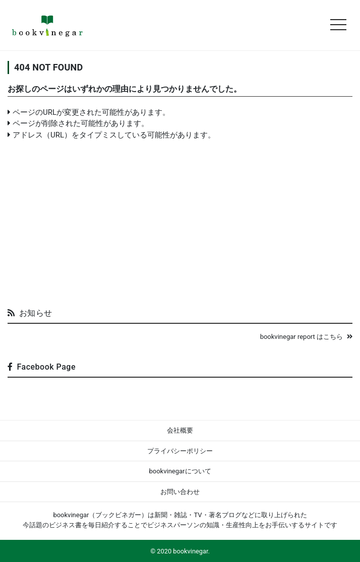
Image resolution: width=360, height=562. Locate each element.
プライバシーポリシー (180, 451)
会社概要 (180, 430)
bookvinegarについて (180, 471)
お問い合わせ (180, 492)
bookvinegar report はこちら (306, 336)
